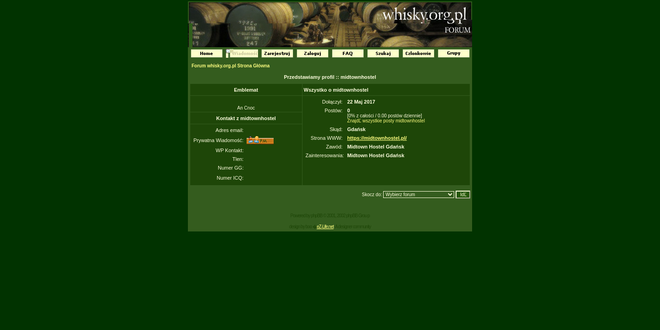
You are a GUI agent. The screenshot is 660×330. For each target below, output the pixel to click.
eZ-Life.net (325, 226)
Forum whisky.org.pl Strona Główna (231, 65)
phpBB (316, 215)
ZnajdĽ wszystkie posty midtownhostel (386, 120)
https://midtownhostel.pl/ (377, 138)
